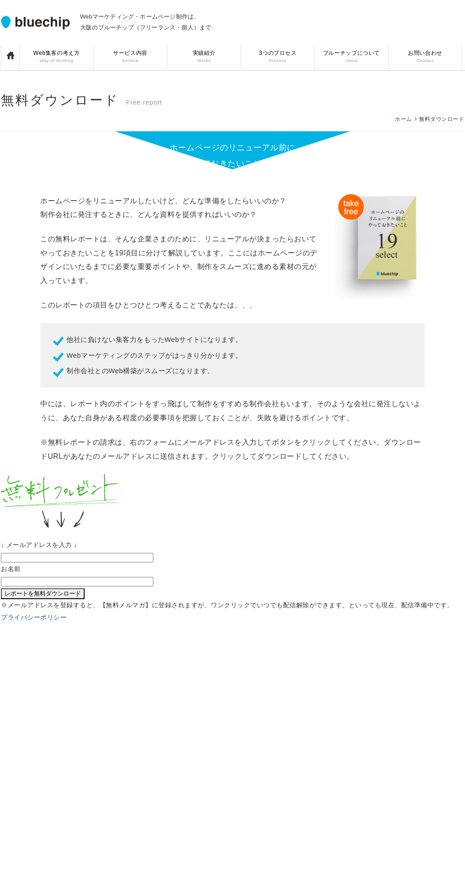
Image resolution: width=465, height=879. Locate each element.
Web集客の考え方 (56, 57)
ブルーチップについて (351, 57)
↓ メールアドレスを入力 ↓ (39, 544)
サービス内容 (130, 57)
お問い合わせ (425, 57)
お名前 (11, 568)
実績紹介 (204, 57)
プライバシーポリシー (33, 617)
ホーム (403, 119)
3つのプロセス (277, 57)
